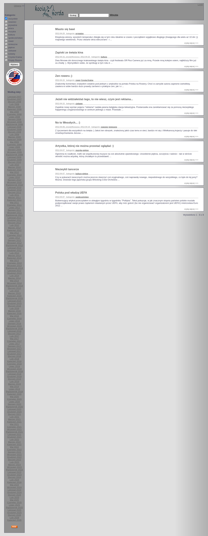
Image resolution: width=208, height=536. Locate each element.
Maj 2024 (14, 485)
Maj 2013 (14, 260)
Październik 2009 (14, 154)
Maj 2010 (14, 172)
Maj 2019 (14, 386)
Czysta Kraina (87, 80)
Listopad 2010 (14, 187)
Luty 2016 (14, 308)
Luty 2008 (14, 104)
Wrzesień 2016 (14, 326)
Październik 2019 (14, 391)
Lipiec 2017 (14, 343)
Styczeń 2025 (14, 495)
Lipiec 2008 (14, 117)
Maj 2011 (14, 202)
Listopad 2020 (14, 409)
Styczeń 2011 (14, 192)
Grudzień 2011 (14, 220)
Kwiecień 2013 (14, 258)
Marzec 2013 (14, 255)
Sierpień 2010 (14, 180)
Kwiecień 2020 (14, 394)
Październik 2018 (14, 371)
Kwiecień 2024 (14, 482)
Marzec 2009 (14, 137)
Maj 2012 (14, 233)
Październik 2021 (14, 432)
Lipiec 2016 (14, 321)
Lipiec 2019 (14, 389)
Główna (17, 6)
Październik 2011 (14, 215)
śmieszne (113, 127)
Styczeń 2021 (14, 414)
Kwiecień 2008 (14, 109)
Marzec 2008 (14, 107)
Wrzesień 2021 (14, 429)
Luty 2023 (14, 462)
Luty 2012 (14, 225)
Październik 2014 (14, 285)
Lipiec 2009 (14, 147)
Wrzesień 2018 (14, 369)
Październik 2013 (14, 268)
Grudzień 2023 (14, 474)
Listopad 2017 (14, 351)
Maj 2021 (14, 424)
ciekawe (79, 103)
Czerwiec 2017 (14, 341)
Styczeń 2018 (14, 356)
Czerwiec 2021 (14, 427)
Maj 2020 (14, 396)
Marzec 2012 (14, 227)
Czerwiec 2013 (14, 263)
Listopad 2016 (14, 331)
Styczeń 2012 (14, 222)
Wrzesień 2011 (14, 212)
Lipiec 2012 (14, 238)
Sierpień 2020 (14, 404)
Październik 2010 (14, 185)
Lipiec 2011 (14, 207)
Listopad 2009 (14, 157)
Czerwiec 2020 (14, 399)
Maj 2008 (14, 112)
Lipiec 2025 (14, 505)
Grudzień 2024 (14, 492)
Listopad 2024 (14, 490)
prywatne (80, 33)
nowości (104, 127)
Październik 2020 (14, 406)
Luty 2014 (14, 275)
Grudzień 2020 (14, 411)
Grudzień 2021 (14, 437)
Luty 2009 (14, 134)
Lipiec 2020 (14, 401)
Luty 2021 (14, 417)
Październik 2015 (14, 298)
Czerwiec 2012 (14, 235)
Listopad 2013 (14, 270)
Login (200, 4)
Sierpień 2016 (14, 323)
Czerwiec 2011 (14, 205)
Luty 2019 (14, 381)
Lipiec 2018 (14, 366)
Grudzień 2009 (14, 159)
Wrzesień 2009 (14, 152)
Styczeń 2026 (14, 515)
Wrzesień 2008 (14, 122)
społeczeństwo (82, 197)
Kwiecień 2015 (14, 296)
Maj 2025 (14, 500)
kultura (104, 57)
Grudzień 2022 (14, 457)
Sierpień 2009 (14, 149)
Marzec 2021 (14, 419)
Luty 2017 (14, 336)
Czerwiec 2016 (14, 318)
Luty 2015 (14, 291)
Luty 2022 (14, 439)
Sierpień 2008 (14, 119)
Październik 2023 (14, 469)
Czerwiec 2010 (14, 175)
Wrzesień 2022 (14, 454)
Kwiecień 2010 (14, 170)
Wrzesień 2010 (14, 182)
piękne (86, 150)
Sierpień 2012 (14, 240)
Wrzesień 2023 (14, 467)
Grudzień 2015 (14, 303)
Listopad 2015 (14, 301)
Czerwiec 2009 (14, 144)
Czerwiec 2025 (14, 502)
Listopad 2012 (14, 248)
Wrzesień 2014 (14, 283)
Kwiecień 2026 (14, 520)
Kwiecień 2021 (14, 422)
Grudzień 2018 (14, 376)
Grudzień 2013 (14, 273)
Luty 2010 (14, 164)
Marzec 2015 (14, 293)
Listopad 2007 (14, 96)
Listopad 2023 (14, 472)
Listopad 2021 (14, 434)
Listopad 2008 (14, 127)
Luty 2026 (14, 517)
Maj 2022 (14, 447)
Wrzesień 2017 (14, 348)
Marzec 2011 (14, 197)
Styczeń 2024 (14, 477)
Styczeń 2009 (14, 132)
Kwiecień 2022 (14, 444)
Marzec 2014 (14, 278)
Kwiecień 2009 (14, 139)
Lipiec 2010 (14, 177)
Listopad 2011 (14, 217)
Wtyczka (114, 15)
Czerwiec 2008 (14, 114)
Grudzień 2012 (14, 250)
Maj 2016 (14, 316)
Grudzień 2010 (14, 190)
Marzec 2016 (14, 311)
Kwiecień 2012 (14, 230)
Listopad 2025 (14, 510)
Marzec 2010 (14, 167)
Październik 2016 (14, 328)
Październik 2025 (14, 507)
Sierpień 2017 (14, 346)
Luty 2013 (14, 253)
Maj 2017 (14, 338)
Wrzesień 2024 (14, 487)
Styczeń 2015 (14, 288)
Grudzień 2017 (14, 354)
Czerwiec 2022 (14, 449)
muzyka (79, 150)
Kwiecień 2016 (14, 313)
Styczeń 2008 (14, 101)
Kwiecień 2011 (14, 200)
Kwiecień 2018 (14, 361)
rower (78, 80)
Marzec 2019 (14, 384)
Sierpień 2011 (14, 210)
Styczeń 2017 (14, 333)
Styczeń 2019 (14, 379)
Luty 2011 (14, 195)
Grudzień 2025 (14, 512)
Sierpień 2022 (14, 452)
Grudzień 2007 (14, 99)
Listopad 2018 (14, 374)
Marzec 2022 (14, 442)
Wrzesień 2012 (14, 243)
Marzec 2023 (14, 464)
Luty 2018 (14, 359)
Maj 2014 (14, 280)
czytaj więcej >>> (191, 43)
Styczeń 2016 (14, 306)
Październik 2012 (14, 245)
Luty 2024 (14, 480)
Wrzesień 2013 (14, 265)
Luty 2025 (14, 497)
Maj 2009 (14, 142)
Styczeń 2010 (14, 162)
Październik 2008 (14, 124)
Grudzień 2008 (14, 129)
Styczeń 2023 (14, 459)
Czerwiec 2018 (14, 364)
